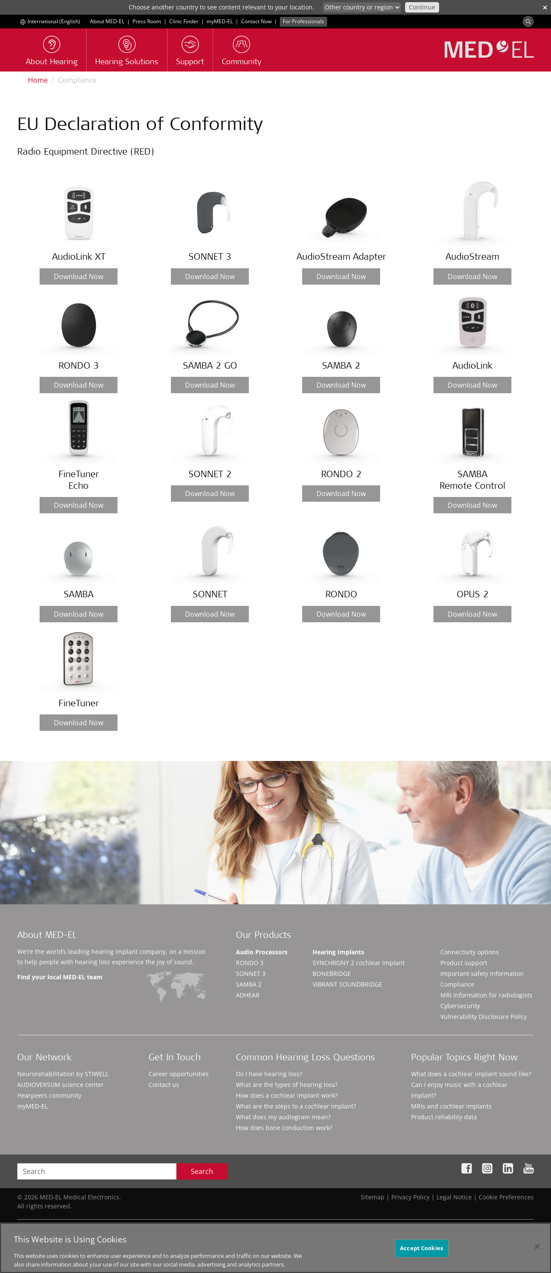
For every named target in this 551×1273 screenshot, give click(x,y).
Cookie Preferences (506, 1197)
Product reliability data (444, 1117)
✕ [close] (545, 7)
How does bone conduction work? (284, 1128)
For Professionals (303, 21)
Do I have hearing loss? (269, 1074)
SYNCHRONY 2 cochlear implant (359, 963)
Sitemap (372, 1197)
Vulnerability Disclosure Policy (483, 1016)
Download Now (78, 276)
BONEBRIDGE (332, 973)
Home (38, 80)
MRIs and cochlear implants (451, 1106)
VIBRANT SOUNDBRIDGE (347, 984)
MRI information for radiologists (486, 995)
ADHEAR (248, 995)
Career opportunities (179, 1074)
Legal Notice (454, 1197)
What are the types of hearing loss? (286, 1084)
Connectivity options (469, 952)
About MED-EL (107, 21)
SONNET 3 (251, 973)
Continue (422, 7)
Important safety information (482, 973)
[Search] (528, 21)
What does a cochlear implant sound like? (471, 1074)
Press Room (147, 21)
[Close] (537, 1250)
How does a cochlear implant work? (286, 1095)
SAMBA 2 (249, 984)
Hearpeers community (49, 1095)
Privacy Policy (410, 1197)
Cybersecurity (460, 1006)
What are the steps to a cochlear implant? (296, 1106)
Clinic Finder (183, 21)
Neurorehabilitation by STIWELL (62, 1074)
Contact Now (256, 21)
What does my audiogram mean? (283, 1117)
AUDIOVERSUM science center (60, 1084)
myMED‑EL (220, 21)
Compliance (457, 984)
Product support (463, 963)
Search (202, 1171)
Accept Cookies (421, 1252)
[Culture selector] (362, 7)
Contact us (164, 1084)
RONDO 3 (249, 963)
